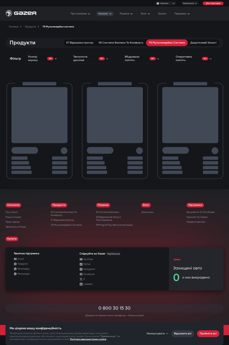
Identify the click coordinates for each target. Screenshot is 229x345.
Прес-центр (12, 221)
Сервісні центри (195, 221)
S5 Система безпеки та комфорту (121, 42)
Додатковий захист (203, 42)
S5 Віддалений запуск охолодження (108, 219)
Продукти (58, 205)
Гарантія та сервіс (197, 217)
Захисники (147, 212)
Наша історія (13, 217)
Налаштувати (157, 333)
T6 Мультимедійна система (167, 42)
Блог (146, 205)
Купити (11, 238)
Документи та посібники (200, 212)
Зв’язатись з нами (15, 226)
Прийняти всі (208, 333)
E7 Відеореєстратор (79, 42)
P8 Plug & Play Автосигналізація (114, 224)
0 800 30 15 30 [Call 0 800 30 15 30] (114, 308)
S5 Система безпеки (107, 212)
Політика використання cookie (88, 339)
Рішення (103, 205)
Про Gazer (11, 212)
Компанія (13, 205)
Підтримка (195, 205)
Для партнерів (213, 3)
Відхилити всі (182, 333)
